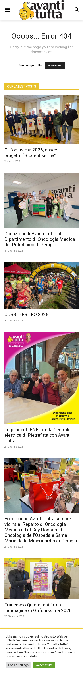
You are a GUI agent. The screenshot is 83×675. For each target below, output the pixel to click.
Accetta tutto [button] (44, 665)
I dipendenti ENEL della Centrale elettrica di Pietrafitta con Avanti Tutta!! (37, 435)
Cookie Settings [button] (18, 665)
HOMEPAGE (54, 65)
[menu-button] (8, 10)
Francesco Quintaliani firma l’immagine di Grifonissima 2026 (38, 607)
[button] (77, 10)
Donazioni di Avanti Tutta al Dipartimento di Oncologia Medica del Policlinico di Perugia (39, 239)
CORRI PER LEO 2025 (26, 314)
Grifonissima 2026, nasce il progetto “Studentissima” (32, 152)
